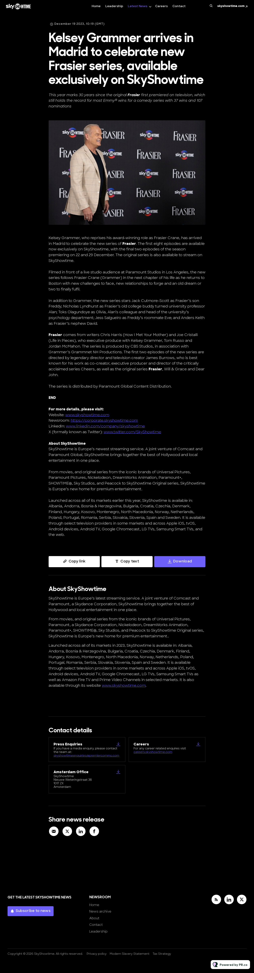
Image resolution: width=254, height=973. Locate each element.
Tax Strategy (162, 954)
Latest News (137, 6)
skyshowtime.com (230, 6)
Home (96, 6)
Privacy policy (97, 954)
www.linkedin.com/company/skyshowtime (105, 427)
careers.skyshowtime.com (153, 752)
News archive (100, 911)
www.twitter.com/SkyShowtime (132, 433)
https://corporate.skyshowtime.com (104, 422)
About (94, 918)
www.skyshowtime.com (87, 416)
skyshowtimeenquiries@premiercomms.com (86, 755)
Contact (179, 6)
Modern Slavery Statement (129, 954)
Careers (161, 6)
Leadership (114, 6)
